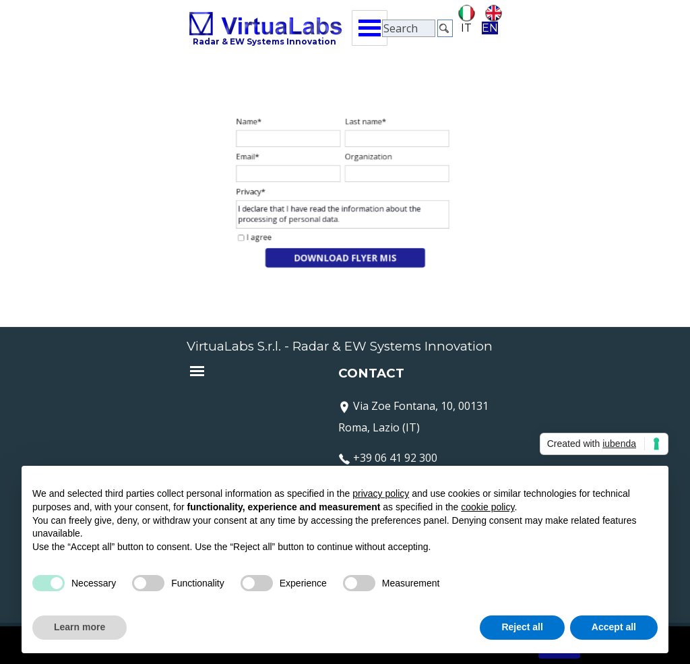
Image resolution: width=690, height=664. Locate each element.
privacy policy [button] (380, 493)
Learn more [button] (79, 627)
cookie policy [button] (487, 507)
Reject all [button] (521, 627)
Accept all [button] (614, 627)
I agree (269, 232)
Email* (259, 160)
